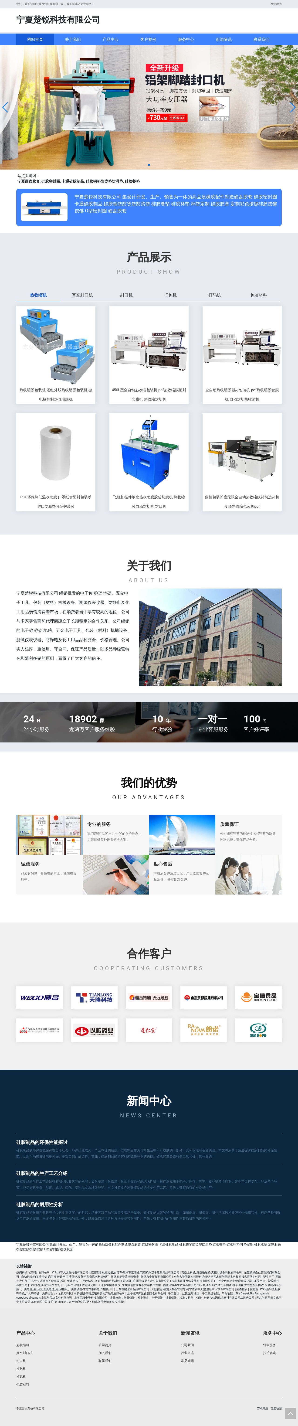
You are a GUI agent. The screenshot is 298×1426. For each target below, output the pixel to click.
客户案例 (148, 39)
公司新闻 (187, 1345)
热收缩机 (22, 1345)
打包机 (21, 1369)
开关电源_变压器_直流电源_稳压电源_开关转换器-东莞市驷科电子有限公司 (67, 1289)
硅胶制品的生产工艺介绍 (42, 1173)
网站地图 (276, 4)
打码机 (21, 1376)
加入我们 (105, 1353)
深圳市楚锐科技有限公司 (45, 1285)
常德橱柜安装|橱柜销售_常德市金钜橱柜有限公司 (141, 1276)
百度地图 (276, 1408)
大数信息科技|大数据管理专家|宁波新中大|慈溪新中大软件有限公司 (192, 1289)
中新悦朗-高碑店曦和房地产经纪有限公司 (99, 1293)
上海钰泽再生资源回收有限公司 (146, 1293)
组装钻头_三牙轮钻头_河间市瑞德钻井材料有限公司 (99, 1281)
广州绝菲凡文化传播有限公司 (70, 1272)
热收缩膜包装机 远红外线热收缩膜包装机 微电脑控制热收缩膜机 (56, 395)
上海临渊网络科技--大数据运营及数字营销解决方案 (129, 1285)
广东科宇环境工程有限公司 (79, 1285)
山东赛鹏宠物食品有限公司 (132, 1289)
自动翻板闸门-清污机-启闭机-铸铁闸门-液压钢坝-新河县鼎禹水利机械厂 (65, 1276)
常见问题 (187, 1361)
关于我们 (73, 39)
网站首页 (35, 39)
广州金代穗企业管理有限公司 (234, 1281)
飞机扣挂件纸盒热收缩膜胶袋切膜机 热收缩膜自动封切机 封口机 (149, 502)
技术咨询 (269, 1353)
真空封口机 (24, 1353)
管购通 (254, 1289)
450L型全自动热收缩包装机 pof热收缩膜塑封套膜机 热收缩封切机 (149, 395)
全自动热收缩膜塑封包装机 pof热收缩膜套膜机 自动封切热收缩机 (242, 395)
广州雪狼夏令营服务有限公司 (151, 1281)
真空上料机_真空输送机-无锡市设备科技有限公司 (211, 1272)
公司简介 (105, 1345)
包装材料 (22, 1384)
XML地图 (262, 1408)
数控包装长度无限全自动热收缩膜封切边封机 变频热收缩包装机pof (242, 502)
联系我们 (261, 39)
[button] (5, 107)
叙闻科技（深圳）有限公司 (33, 1272)
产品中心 (111, 39)
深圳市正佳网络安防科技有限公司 (192, 1281)
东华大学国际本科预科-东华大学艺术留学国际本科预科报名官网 (213, 1276)
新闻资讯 (224, 39)
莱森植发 (241, 1289)
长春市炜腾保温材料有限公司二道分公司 (229, 1297)
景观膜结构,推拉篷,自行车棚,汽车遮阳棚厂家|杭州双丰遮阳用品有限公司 (134, 1272)
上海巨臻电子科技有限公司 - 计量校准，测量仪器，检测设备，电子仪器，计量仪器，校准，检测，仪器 (138, 1297)
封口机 (21, 1361)
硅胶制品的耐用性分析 (39, 1204)
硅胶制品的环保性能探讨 (42, 1142)
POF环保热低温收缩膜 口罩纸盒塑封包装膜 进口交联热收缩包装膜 (55, 502)
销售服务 (269, 1345)
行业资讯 (187, 1353)
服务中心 (186, 39)
